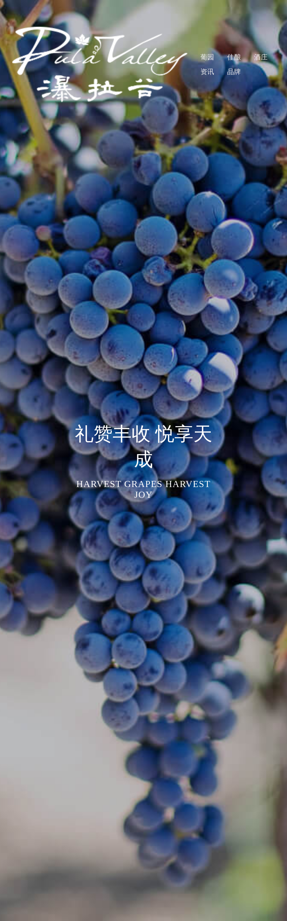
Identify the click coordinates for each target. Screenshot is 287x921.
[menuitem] (200, 57)
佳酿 (234, 57)
